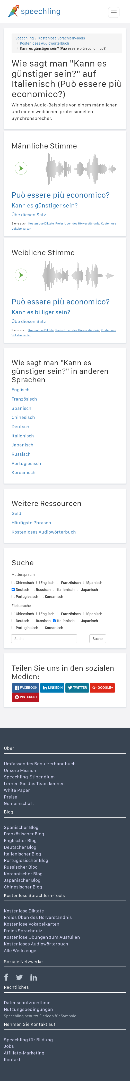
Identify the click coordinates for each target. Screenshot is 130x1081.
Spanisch (21, 408)
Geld (16, 513)
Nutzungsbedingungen (28, 1009)
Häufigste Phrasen (31, 522)
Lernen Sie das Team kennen (34, 783)
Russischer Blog (21, 867)
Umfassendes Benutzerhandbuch (40, 763)
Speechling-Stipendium (29, 776)
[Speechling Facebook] (9, 978)
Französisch (24, 399)
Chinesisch (23, 417)
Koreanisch (24, 472)
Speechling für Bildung (28, 1039)
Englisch (21, 389)
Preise (10, 797)
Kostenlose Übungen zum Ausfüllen (42, 937)
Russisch (21, 454)
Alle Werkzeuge (20, 950)
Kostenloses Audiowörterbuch (44, 43)
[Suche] (44, 638)
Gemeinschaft (19, 803)
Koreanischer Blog (23, 873)
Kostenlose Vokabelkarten (31, 924)
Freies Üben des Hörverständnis (38, 917)
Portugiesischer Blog (26, 860)
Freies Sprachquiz (23, 930)
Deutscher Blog (20, 847)
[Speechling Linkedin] (37, 978)
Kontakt (12, 1059)
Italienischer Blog (22, 854)
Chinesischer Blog (23, 886)
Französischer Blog (24, 833)
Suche (98, 639)
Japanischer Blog (22, 880)
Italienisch (23, 435)
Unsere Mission (20, 770)
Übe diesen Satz (29, 214)
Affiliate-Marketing (24, 1052)
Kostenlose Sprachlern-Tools (61, 38)
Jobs (9, 1046)
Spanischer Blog (21, 827)
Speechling (24, 38)
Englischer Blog (20, 840)
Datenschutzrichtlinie (27, 1002)
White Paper (17, 790)
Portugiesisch (26, 463)
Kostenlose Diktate (24, 910)
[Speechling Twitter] (22, 978)
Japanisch (22, 444)
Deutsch (20, 426)
